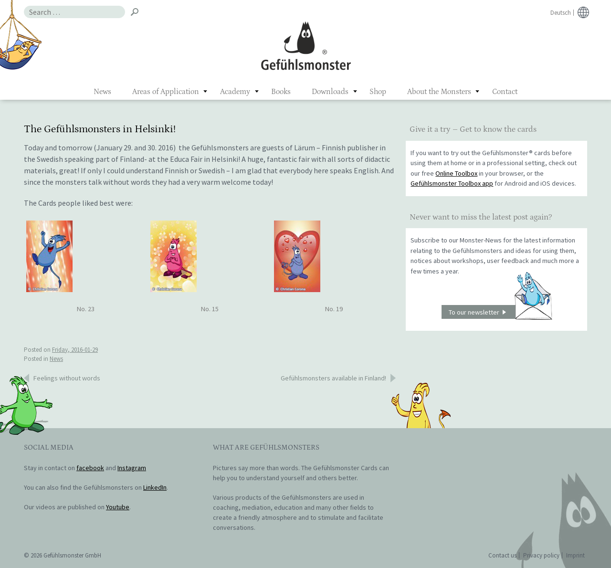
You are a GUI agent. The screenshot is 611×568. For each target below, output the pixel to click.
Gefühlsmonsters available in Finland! (333, 378)
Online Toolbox (456, 173)
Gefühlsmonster (305, 45)
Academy (235, 91)
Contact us (502, 555)
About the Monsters (439, 91)
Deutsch (560, 13)
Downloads (330, 91)
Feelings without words (66, 378)
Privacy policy (541, 555)
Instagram (131, 467)
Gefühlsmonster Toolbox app (452, 183)
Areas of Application (165, 91)
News (102, 91)
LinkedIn (155, 487)
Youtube (117, 507)
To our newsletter (500, 312)
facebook (90, 467)
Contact (504, 91)
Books (281, 91)
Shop (377, 91)
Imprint (575, 555)
